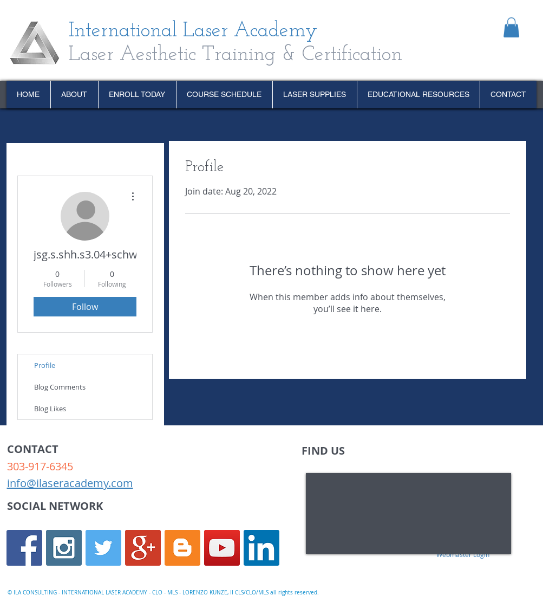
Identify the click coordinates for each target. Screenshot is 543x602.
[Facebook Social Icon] (24, 548)
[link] (511, 27)
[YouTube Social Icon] (222, 548)
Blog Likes (50, 408)
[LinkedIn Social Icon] (261, 548)
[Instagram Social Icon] (64, 548)
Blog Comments (60, 387)
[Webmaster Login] (463, 554)
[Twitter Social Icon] (103, 548)
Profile (44, 365)
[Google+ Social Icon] (143, 548)
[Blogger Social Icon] (182, 548)
